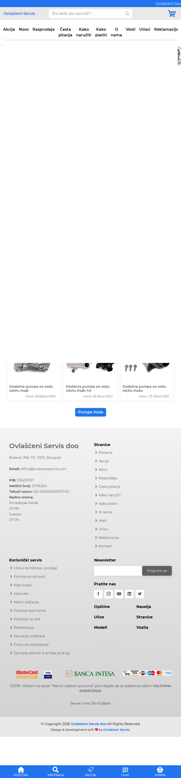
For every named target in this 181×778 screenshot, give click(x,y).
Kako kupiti (23, 585)
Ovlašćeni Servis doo (44, 446)
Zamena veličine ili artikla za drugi (42, 653)
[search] (127, 13)
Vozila (142, 627)
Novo (24, 29)
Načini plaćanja (26, 602)
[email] (121, 570)
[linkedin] (129, 594)
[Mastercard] (28, 674)
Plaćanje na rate (27, 619)
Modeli (100, 627)
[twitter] (140, 594)
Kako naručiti (83, 32)
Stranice (144, 617)
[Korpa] (172, 13)
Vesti (131, 29)
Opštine (102, 606)
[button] (21, 771)
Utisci (144, 29)
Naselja (143, 606)
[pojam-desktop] (86, 13)
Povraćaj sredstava (29, 636)
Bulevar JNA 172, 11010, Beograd (35, 457)
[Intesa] (90, 673)
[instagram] (108, 594)
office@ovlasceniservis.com (43, 469)
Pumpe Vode (90, 412)
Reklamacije (24, 627)
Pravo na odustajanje (31, 644)
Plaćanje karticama (29, 610)
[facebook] (98, 594)
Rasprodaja (44, 29)
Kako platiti (101, 32)
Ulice (99, 617)
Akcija (9, 29)
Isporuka (21, 593)
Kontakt (105, 546)
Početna (105, 452)
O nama (116, 32)
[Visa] (46, 674)
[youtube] (119, 594)
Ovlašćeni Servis (19, 13)
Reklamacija (166, 29)
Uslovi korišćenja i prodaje (35, 568)
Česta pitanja (65, 32)
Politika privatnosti (29, 576)
